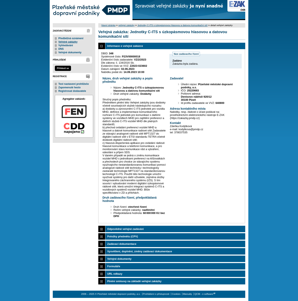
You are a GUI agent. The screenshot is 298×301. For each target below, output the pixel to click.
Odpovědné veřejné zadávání (125, 229)
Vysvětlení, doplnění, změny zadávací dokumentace (139, 251)
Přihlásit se (63, 68)
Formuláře (113, 266)
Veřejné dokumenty (69, 52)
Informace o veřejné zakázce (125, 45)
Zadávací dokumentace (121, 243)
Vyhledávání (65, 45)
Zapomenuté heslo (69, 87)
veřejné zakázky (126, 25)
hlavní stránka (108, 25)
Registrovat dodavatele (72, 91)
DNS (61, 48)
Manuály (187, 294)
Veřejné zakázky (68, 41)
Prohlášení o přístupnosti (156, 294)
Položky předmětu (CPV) (122, 236)
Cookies (176, 294)
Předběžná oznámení (70, 38)
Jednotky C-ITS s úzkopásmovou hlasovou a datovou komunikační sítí (172, 25)
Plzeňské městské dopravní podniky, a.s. (91, 10)
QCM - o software (204, 294)
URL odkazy (114, 273)
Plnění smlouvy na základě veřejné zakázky (134, 281)
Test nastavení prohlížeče (73, 84)
